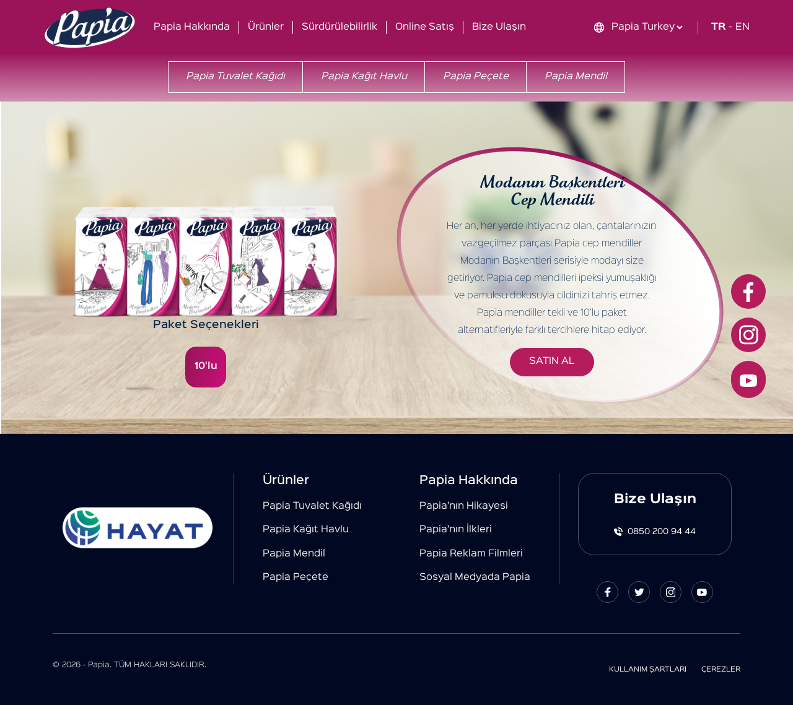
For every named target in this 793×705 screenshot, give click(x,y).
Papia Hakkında (192, 27)
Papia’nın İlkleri (455, 530)
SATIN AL (551, 361)
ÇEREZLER (720, 669)
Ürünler (266, 27)
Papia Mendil (576, 76)
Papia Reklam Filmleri (471, 554)
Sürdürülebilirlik (339, 27)
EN (742, 27)
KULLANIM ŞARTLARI (647, 669)
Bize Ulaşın (499, 27)
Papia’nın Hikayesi (463, 506)
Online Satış (424, 27)
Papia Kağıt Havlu (364, 76)
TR (718, 27)
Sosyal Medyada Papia (474, 577)
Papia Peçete (476, 76)
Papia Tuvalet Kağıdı (235, 76)
